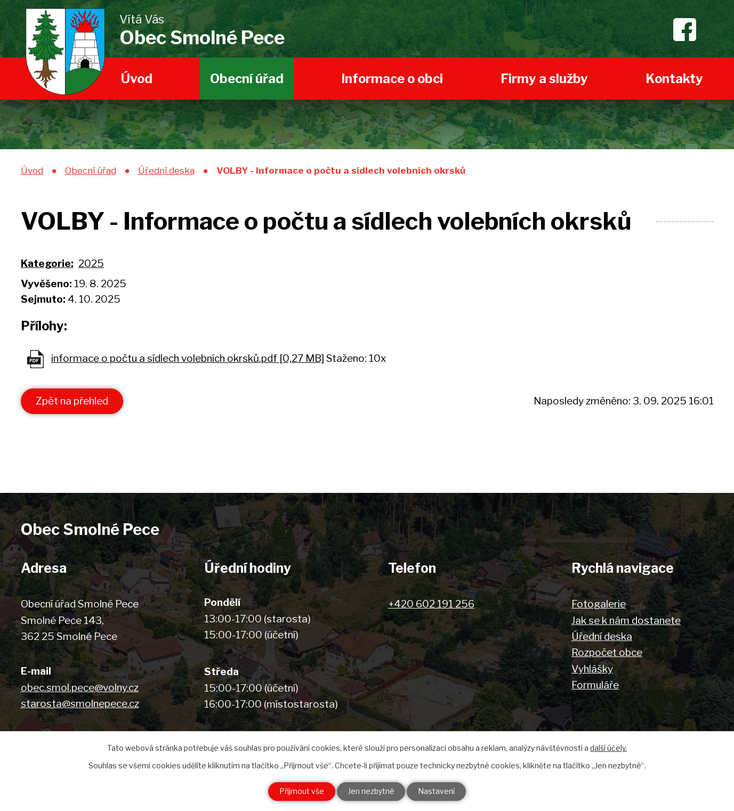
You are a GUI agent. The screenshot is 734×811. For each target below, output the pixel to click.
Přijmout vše (301, 791)
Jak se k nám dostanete (626, 620)
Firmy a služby (544, 78)
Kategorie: (47, 263)
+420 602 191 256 (431, 604)
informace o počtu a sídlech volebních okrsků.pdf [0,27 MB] (187, 358)
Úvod (136, 78)
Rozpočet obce (606, 652)
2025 (91, 263)
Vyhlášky (592, 669)
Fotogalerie (598, 604)
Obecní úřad (247, 78)
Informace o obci (392, 78)
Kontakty (674, 78)
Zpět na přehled (72, 401)
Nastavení (436, 791)
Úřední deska (166, 170)
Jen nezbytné (371, 791)
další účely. (608, 747)
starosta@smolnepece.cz (80, 704)
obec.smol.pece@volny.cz (80, 688)
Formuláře (595, 685)
